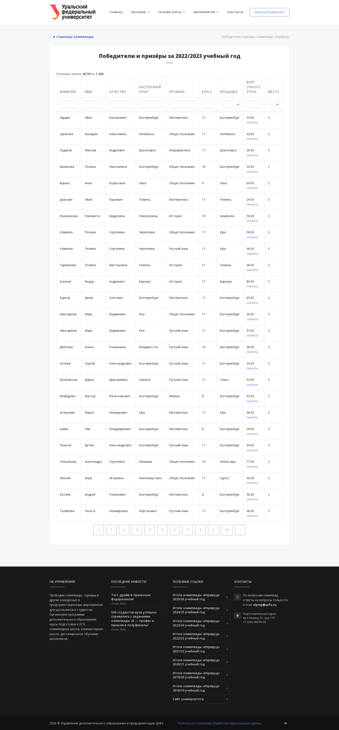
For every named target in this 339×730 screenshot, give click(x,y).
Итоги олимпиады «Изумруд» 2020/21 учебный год (196, 662)
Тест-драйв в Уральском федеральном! (130, 597)
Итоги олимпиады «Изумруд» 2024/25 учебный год (196, 610)
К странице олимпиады (72, 37)
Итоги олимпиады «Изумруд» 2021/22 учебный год (196, 649)
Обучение (138, 12)
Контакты (235, 12)
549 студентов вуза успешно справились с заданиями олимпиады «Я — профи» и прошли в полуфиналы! (134, 618)
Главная (115, 12)
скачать (252, 122)
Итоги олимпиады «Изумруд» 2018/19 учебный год (196, 688)
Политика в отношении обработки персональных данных (219, 723)
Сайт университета (188, 699)
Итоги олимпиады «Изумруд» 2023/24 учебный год (196, 623)
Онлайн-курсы (169, 12)
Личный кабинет (269, 12)
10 (227, 530)
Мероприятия (204, 12)
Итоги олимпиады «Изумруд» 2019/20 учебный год (196, 675)
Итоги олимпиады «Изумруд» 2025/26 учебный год (196, 597)
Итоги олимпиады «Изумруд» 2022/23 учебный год (196, 636)
